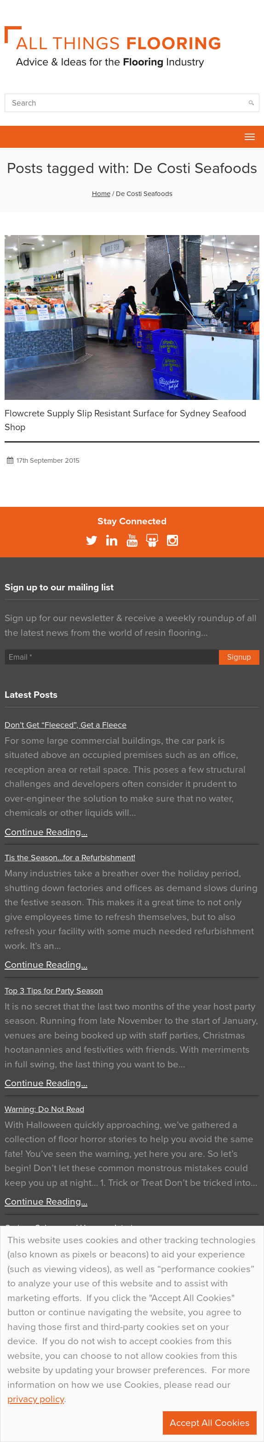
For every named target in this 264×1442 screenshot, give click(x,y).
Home (101, 194)
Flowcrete (12, 136)
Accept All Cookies (210, 1423)
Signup (239, 657)
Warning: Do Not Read (44, 1109)
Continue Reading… (46, 832)
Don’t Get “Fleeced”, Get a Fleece (65, 725)
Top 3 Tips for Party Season (54, 991)
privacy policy (35, 1399)
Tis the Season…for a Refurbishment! (70, 858)
